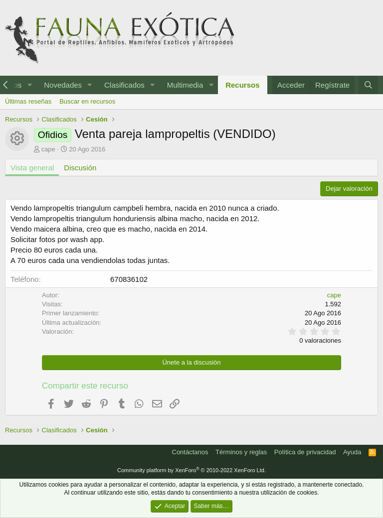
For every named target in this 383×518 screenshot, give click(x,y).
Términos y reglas (241, 452)
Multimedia (185, 85)
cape (48, 149)
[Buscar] (368, 85)
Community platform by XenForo (191, 470)
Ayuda (352, 452)
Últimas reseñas (28, 101)
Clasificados (124, 85)
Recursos (242, 85)
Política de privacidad (305, 452)
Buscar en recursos (87, 101)
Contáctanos (190, 452)
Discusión (80, 167)
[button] (29, 85)
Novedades (63, 85)
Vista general (32, 167)
